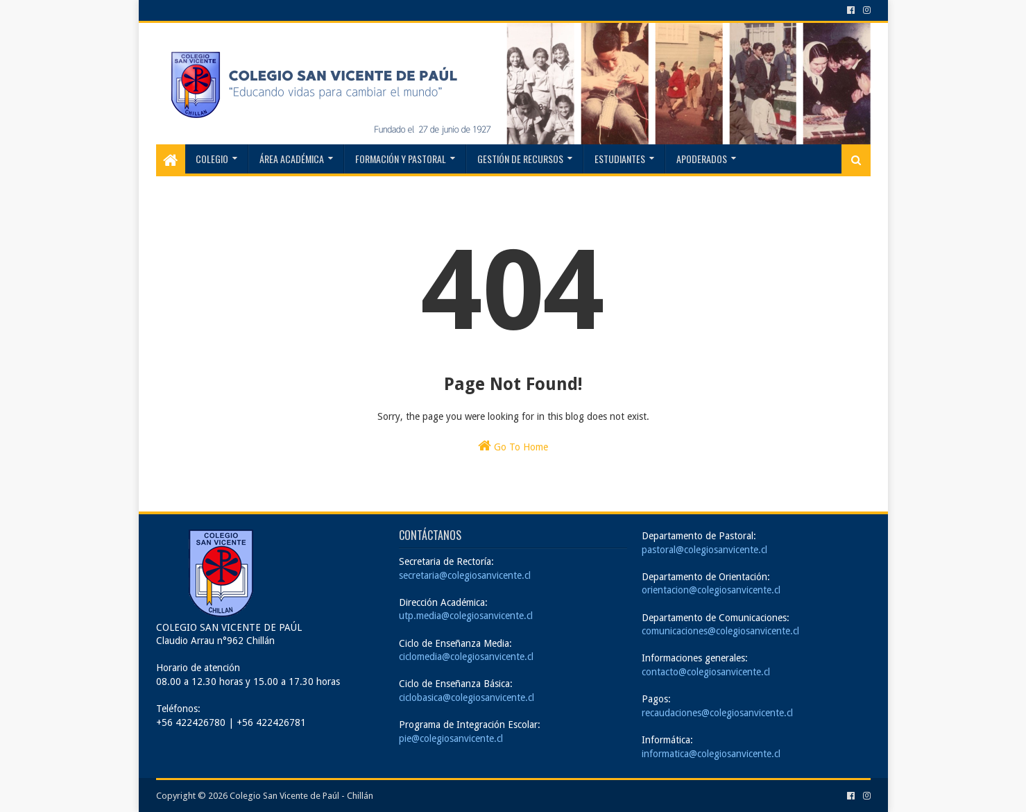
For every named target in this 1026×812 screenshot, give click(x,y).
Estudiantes (620, 158)
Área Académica (291, 158)
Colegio (212, 158)
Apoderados (701, 158)
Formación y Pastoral (400, 158)
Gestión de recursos (520, 158)
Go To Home (513, 445)
